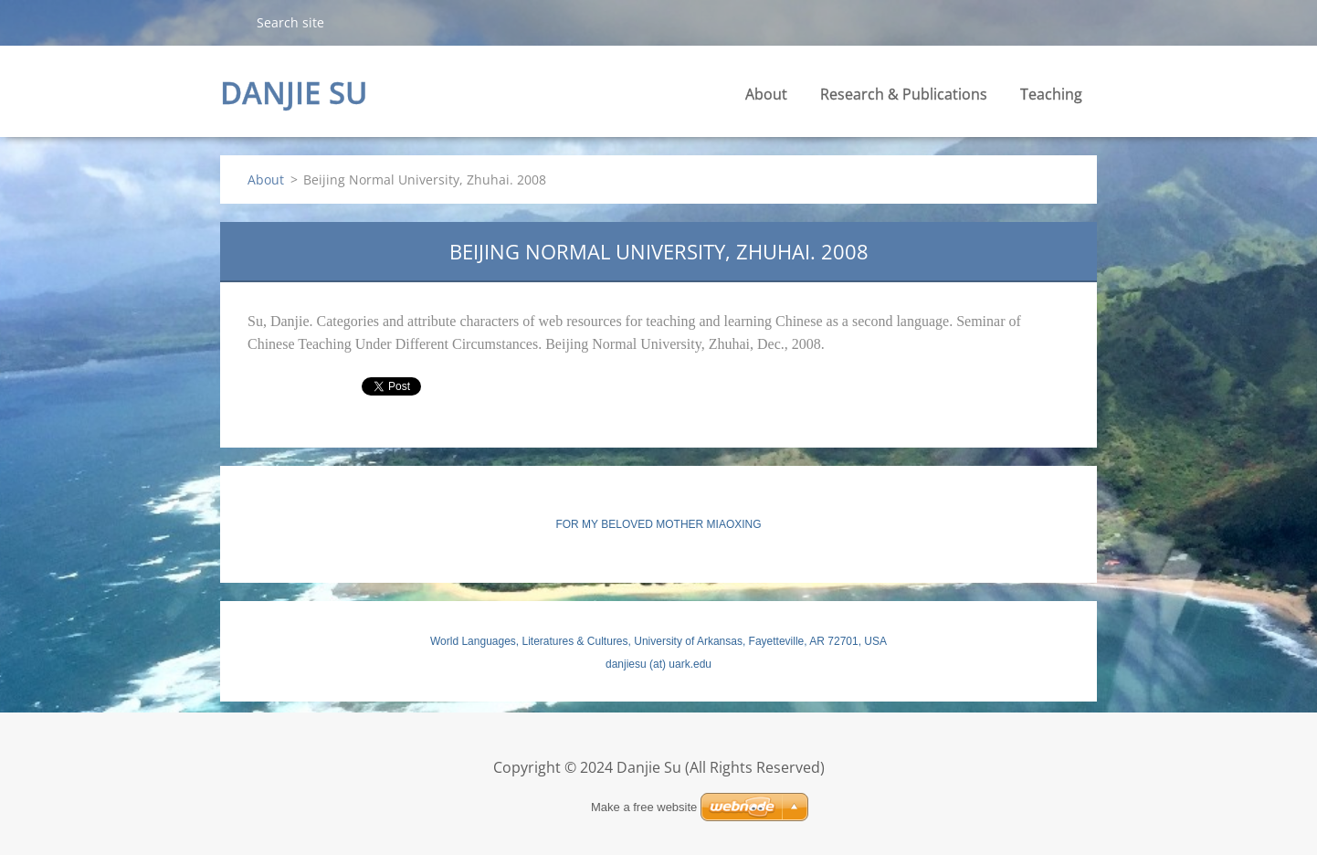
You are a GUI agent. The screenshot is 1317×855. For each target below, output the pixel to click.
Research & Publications (903, 94)
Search (231, 21)
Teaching (1051, 94)
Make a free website (644, 807)
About (766, 94)
